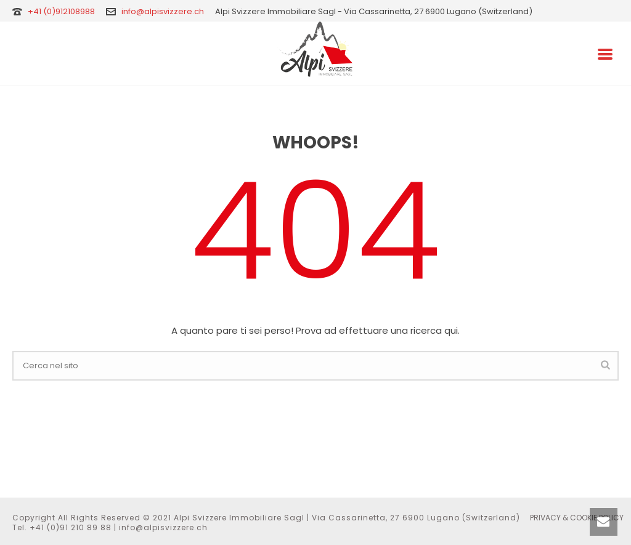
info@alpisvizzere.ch (162, 11)
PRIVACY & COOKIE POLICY (577, 518)
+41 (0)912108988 (62, 11)
